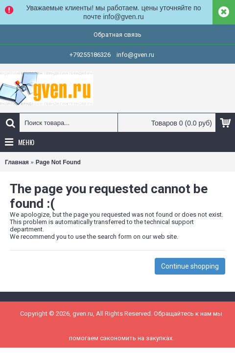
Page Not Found (58, 162)
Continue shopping (190, 266)
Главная (17, 162)
